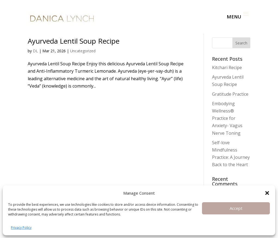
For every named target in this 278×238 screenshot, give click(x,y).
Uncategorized (83, 50)
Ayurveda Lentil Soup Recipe (73, 41)
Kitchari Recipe (227, 67)
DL (35, 50)
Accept (236, 208)
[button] (267, 193)
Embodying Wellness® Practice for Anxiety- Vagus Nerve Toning (227, 118)
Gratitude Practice (230, 94)
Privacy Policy (21, 227)
